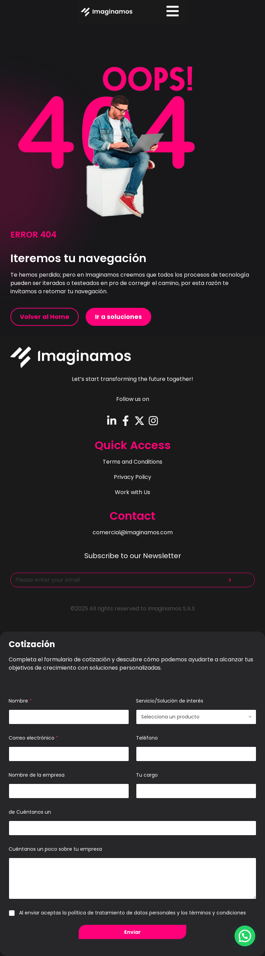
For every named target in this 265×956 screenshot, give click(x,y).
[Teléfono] (196, 754)
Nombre (20, 701)
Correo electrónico (33, 738)
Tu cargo (147, 775)
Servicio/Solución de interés (169, 701)
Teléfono (147, 738)
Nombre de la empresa (37, 775)
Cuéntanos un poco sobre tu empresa (55, 849)
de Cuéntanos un (30, 812)
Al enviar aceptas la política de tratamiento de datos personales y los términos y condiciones (132, 913)
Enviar (132, 932)
